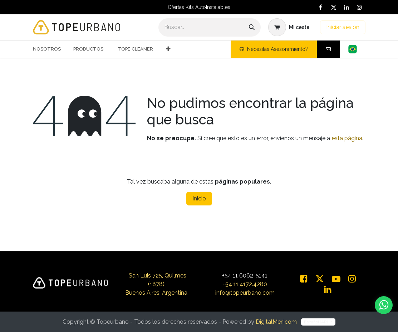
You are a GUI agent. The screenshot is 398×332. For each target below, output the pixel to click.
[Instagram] (359, 7)
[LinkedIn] (346, 7)
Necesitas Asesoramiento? (274, 49)
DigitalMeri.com (276, 321)
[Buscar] (252, 27)
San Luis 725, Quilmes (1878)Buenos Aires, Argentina (156, 284)
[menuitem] (49, 49)
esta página (346, 138)
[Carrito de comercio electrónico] (289, 27)
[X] (333, 7)
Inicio (199, 198)
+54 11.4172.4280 (245, 284)
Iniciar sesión (342, 27)
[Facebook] (320, 7)
